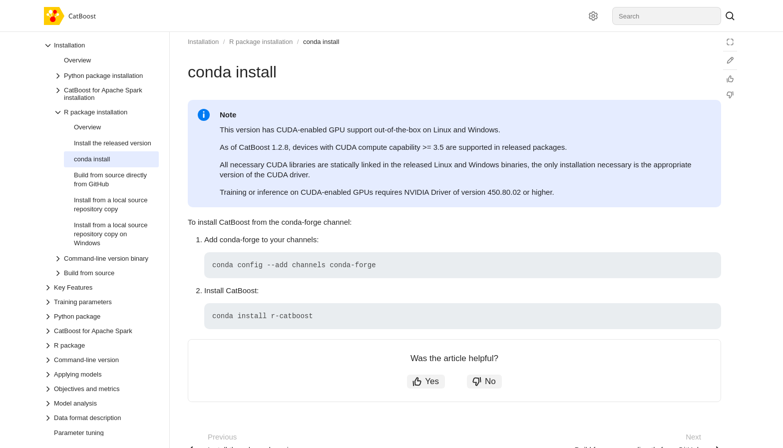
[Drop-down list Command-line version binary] (106, 258)
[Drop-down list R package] (101, 345)
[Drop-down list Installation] (101, 45)
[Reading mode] (730, 42)
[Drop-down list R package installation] (106, 112)
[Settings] (593, 16)
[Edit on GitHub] (730, 60)
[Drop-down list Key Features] (101, 287)
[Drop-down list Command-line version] (101, 360)
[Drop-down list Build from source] (106, 273)
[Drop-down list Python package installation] (106, 75)
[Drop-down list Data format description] (101, 418)
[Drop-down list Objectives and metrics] (101, 389)
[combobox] (667, 15)
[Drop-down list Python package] (101, 316)
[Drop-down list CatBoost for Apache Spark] (101, 331)
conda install (321, 41)
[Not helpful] (730, 95)
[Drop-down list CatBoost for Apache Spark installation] (106, 94)
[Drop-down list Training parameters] (101, 302)
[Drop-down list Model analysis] (101, 403)
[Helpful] (730, 79)
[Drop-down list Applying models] (101, 374)
